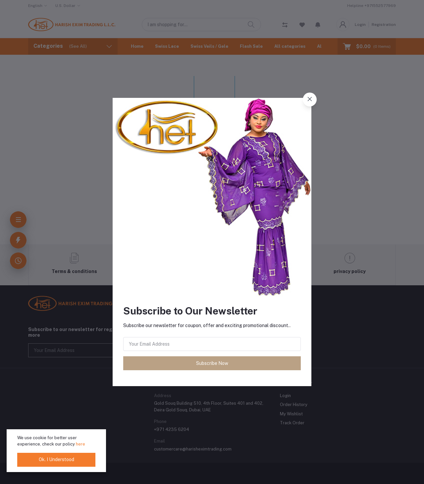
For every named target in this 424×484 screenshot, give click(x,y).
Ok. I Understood (56, 459)
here (80, 444)
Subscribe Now (212, 363)
